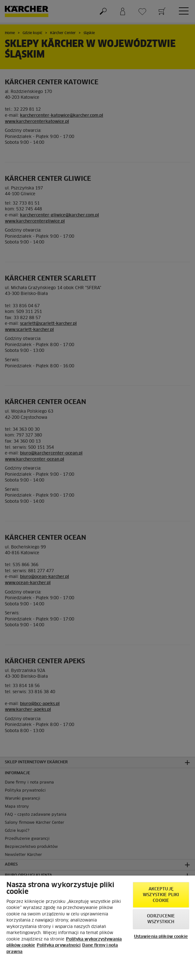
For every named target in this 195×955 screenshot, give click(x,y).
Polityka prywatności (59, 945)
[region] (97, 915)
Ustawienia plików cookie (161, 937)
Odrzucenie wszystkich (161, 919)
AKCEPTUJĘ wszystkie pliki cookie (161, 895)
